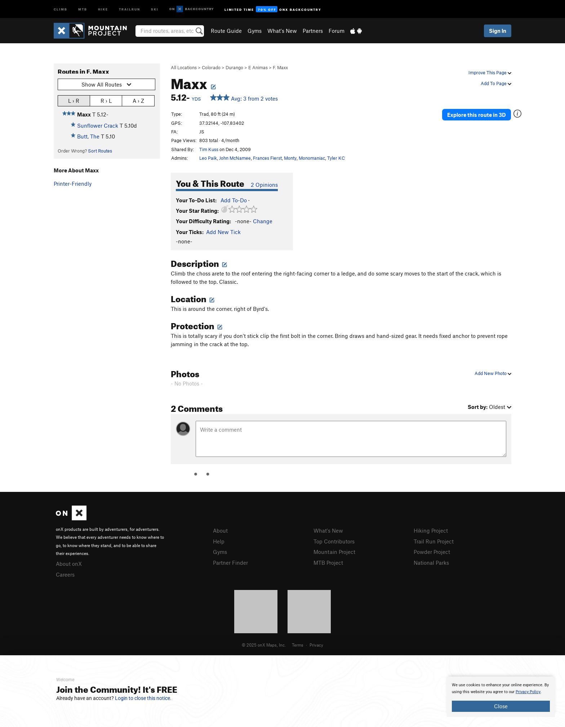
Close (501, 706)
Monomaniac (312, 158)
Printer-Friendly (73, 183)
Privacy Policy (528, 691)
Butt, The (88, 136)
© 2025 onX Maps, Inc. (264, 644)
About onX (69, 563)
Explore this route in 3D (476, 114)
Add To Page (496, 83)
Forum (336, 30)
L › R (73, 100)
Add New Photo (493, 373)
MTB (82, 8)
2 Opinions (264, 184)
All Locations (184, 67)
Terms (297, 644)
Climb (60, 8)
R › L (106, 100)
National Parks (431, 562)
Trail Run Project (434, 541)
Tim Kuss (208, 149)
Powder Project (432, 551)
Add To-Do (234, 200)
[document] (501, 697)
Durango (234, 67)
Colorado (211, 67)
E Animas (258, 67)
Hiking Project (431, 530)
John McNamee (235, 158)
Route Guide (226, 30)
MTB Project (328, 562)
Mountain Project (334, 551)
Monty (290, 158)
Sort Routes (100, 151)
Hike (103, 8)
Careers (65, 574)
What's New (282, 30)
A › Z (138, 100)
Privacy (316, 644)
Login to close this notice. (143, 698)
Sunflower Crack (97, 125)
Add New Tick (223, 232)
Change (262, 221)
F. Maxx (280, 67)
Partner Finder (230, 562)
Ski (155, 8)
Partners (313, 30)
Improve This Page (489, 72)
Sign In (497, 30)
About (220, 530)
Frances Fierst (267, 158)
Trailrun (129, 8)
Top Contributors (334, 541)
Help (218, 541)
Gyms (255, 30)
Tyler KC (336, 158)
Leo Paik (208, 158)
